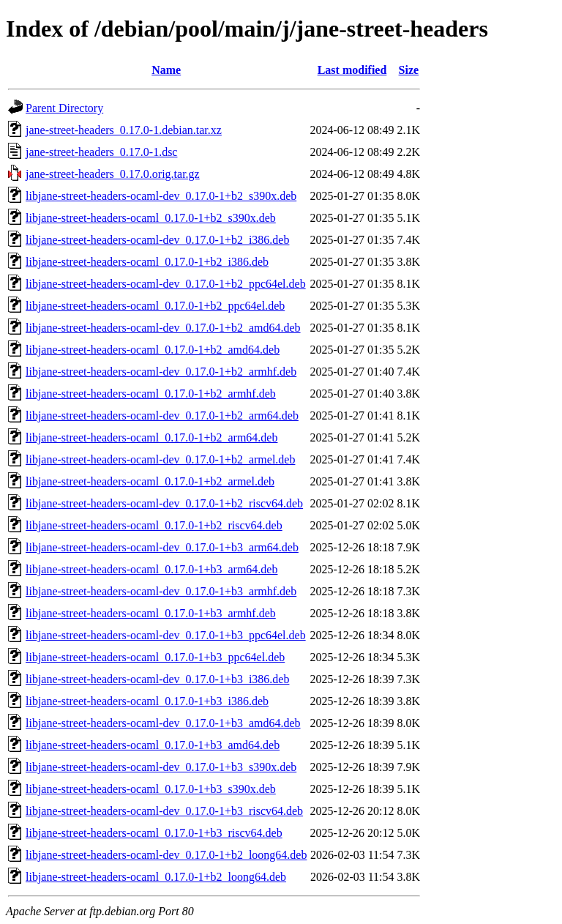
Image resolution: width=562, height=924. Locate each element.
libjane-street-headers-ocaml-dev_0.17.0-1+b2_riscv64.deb (164, 503)
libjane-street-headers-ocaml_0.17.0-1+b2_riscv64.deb (154, 525)
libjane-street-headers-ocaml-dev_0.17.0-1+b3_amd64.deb (163, 723)
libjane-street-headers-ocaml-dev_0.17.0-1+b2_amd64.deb (163, 327)
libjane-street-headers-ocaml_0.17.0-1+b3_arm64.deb (151, 569)
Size (409, 70)
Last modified (352, 70)
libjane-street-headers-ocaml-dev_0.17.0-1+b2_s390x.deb (161, 196)
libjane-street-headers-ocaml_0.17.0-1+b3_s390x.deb (151, 789)
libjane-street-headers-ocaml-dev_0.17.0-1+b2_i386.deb (157, 240)
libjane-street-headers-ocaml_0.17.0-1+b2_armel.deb (150, 481)
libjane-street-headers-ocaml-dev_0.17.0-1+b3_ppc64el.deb (166, 635)
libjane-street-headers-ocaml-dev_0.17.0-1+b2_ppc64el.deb (166, 283)
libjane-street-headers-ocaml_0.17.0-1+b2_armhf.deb (151, 393)
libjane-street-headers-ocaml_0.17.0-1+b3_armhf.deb (151, 613)
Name (166, 70)
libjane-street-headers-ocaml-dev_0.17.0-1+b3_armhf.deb (161, 591)
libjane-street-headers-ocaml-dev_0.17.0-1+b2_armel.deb (160, 459)
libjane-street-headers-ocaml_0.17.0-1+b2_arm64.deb (151, 437)
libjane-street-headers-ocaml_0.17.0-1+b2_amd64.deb (153, 349)
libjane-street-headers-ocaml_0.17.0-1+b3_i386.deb (147, 701)
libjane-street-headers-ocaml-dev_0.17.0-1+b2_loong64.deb (166, 855)
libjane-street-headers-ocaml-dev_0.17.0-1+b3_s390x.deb (161, 767)
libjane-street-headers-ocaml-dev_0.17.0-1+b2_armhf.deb (161, 371)
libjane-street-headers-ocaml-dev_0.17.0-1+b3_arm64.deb (162, 547)
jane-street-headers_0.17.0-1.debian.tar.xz (124, 130)
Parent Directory (64, 108)
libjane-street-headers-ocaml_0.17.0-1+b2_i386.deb (147, 262)
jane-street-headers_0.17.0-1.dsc (101, 152)
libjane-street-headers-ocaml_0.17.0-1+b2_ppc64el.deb (155, 305)
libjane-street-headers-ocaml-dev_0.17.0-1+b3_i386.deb (157, 679)
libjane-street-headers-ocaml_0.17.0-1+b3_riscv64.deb (154, 833)
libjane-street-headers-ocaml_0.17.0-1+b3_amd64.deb (153, 745)
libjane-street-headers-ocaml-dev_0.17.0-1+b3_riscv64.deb (164, 811)
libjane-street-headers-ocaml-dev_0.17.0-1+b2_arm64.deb (162, 415)
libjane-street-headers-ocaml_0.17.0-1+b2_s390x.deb (151, 218)
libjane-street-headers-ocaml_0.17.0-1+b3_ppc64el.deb (155, 657)
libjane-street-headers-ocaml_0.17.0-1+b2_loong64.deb (156, 877)
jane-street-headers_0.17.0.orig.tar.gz (113, 174)
